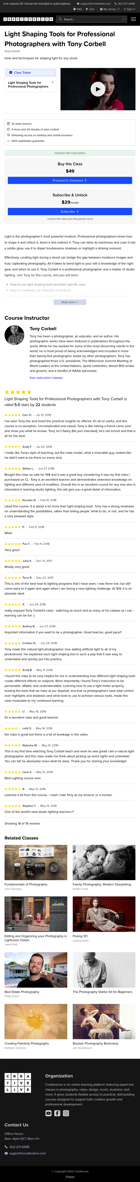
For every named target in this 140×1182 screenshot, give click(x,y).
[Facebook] (57, 1113)
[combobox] (92, 19)
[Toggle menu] (133, 19)
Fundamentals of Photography (26, 884)
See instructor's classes (46, 377)
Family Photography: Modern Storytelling (102, 884)
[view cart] (91, 9)
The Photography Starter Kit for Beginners (102, 991)
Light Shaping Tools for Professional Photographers (28, 84)
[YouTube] (48, 1113)
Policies (70, 1177)
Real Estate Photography (22, 991)
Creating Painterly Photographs (27, 1043)
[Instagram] (66, 1113)
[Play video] (98, 89)
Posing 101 (80, 936)
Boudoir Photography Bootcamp (95, 1043)
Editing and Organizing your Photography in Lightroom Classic (36, 938)
